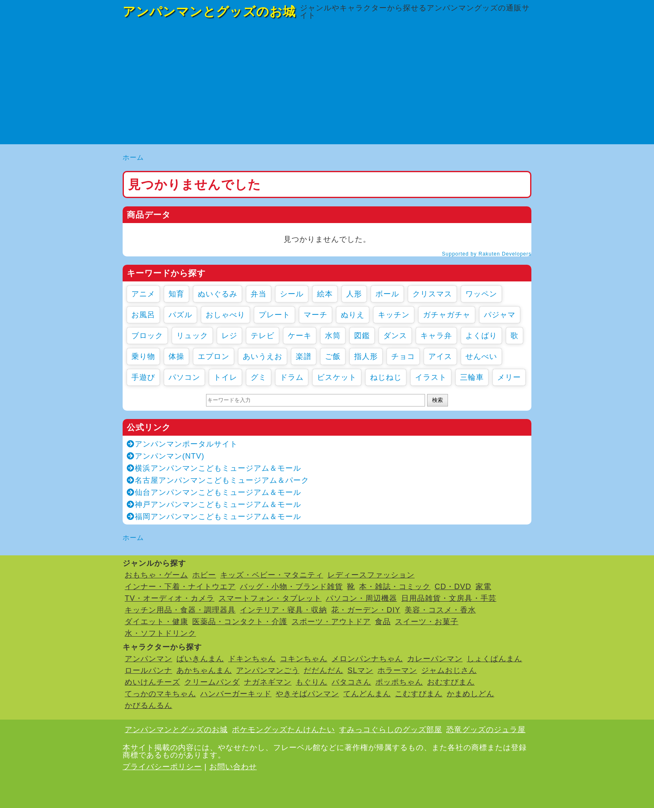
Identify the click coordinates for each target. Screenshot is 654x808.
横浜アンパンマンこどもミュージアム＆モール (214, 468)
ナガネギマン (268, 682)
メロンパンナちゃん (367, 659)
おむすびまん (451, 682)
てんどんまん (367, 694)
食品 (383, 621)
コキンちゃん (303, 659)
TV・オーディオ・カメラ (169, 598)
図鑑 (362, 335)
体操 (176, 356)
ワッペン (481, 294)
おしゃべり (225, 315)
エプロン (213, 356)
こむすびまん (419, 694)
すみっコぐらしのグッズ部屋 (390, 729)
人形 (354, 294)
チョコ (403, 356)
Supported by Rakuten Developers (486, 254)
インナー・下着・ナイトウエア (180, 586)
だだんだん (323, 670)
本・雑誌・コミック (394, 586)
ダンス (395, 335)
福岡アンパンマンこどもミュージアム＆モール (214, 516)
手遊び (143, 377)
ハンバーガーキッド (236, 694)
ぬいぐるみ (217, 294)
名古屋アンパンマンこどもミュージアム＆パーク (218, 480)
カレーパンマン (435, 659)
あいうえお (262, 356)
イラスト (431, 377)
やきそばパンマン (307, 694)
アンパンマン (148, 659)
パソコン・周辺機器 (361, 598)
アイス (440, 356)
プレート (274, 315)
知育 (176, 294)
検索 (437, 400)
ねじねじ (386, 377)
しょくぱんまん (494, 659)
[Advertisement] (327, 86)
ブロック (147, 335)
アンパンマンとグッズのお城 (209, 11)
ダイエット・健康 (156, 621)
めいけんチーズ (152, 682)
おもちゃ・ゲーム (156, 575)
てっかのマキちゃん (160, 694)
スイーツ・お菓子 (426, 621)
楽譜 (304, 356)
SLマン (360, 670)
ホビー (204, 575)
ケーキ (300, 335)
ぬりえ (353, 315)
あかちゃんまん (204, 670)
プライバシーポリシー (162, 767)
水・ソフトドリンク (160, 633)
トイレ (225, 377)
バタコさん (351, 682)
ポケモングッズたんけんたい (283, 729)
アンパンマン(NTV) (165, 456)
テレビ (262, 335)
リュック (192, 335)
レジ (229, 335)
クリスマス (432, 294)
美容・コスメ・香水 (440, 610)
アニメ (143, 294)
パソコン (184, 377)
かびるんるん (148, 705)
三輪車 (472, 377)
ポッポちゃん (399, 682)
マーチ (315, 315)
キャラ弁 (436, 335)
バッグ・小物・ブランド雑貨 (291, 586)
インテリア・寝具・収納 (283, 610)
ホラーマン (397, 670)
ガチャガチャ (446, 315)
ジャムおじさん (449, 670)
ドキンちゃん (252, 659)
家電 (483, 586)
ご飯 (333, 356)
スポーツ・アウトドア (331, 621)
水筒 (333, 335)
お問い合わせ (233, 767)
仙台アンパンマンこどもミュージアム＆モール (214, 492)
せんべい (481, 356)
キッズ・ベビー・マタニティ (271, 575)
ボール (387, 294)
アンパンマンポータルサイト (182, 444)
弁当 (259, 294)
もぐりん (311, 682)
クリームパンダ (212, 682)
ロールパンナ (148, 670)
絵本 (325, 294)
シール (292, 294)
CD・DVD (453, 586)
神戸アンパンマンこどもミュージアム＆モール (214, 504)
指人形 (366, 356)
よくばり (481, 335)
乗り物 (143, 356)
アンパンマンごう (267, 670)
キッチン (394, 315)
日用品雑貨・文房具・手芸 (448, 598)
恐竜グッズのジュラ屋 (486, 729)
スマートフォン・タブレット (270, 598)
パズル (180, 315)
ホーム (133, 157)
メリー (509, 377)
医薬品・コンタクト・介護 (239, 621)
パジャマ (500, 315)
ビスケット (337, 377)
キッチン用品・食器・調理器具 (180, 610)
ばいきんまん (200, 659)
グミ (259, 377)
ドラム (292, 377)
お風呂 (143, 315)
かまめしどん (470, 694)
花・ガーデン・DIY (365, 610)
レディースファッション (371, 575)
